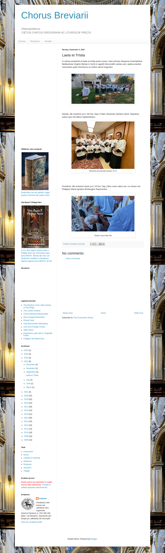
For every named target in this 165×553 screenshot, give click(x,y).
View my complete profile (31, 522)
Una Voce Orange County (34, 327)
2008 (26, 440)
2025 (26, 350)
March (29, 387)
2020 (26, 396)
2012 (26, 425)
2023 (26, 358)
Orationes (27, 461)
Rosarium (35, 41)
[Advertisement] (103, 286)
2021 (26, 392)
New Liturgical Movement (34, 317)
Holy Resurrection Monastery (35, 324)
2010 (26, 432)
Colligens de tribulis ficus (33, 339)
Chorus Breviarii (54, 15)
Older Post (138, 313)
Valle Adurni (28, 330)
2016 (26, 410)
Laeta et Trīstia (32, 375)
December (31, 364)
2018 (26, 403)
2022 (26, 361)
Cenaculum (28, 451)
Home (103, 313)
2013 (26, 421)
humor (26, 455)
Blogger (94, 539)
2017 (26, 407)
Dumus (22, 41)
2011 (26, 429)
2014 (26, 418)
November (31, 368)
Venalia (48, 41)
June (28, 383)
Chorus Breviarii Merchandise (35, 314)
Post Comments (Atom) (83, 318)
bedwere (43, 498)
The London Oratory (31, 311)
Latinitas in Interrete (31, 458)
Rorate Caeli (28, 320)
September (31, 372)
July (28, 380)
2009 (26, 436)
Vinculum (27, 468)
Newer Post (68, 313)
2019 (26, 399)
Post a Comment (73, 258)
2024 (26, 354)
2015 (26, 414)
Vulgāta (26, 471)
